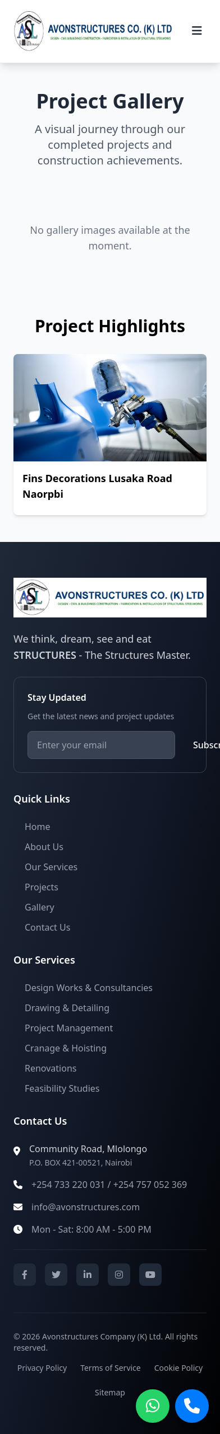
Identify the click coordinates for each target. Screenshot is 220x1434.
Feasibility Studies (62, 1088)
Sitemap (110, 1392)
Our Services (51, 867)
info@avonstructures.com (85, 1207)
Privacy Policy (42, 1367)
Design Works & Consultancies (89, 988)
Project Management (69, 1028)
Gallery (39, 907)
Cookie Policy (178, 1367)
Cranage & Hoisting (66, 1048)
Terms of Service (110, 1367)
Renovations (50, 1068)
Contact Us (47, 927)
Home (38, 826)
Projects (41, 887)
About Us (44, 847)
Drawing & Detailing (67, 1008)
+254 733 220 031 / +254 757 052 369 (109, 1184)
